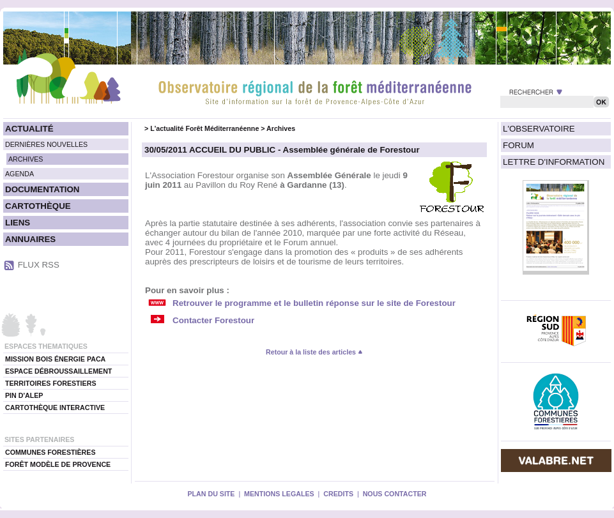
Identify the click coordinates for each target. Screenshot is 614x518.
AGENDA (19, 174)
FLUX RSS (38, 265)
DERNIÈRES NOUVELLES (46, 144)
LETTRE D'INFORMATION (553, 162)
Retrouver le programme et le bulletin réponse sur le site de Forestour (314, 303)
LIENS (17, 222)
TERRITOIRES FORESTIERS (50, 383)
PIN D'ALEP (24, 395)
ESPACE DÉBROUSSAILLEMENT (58, 371)
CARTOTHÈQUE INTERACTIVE (55, 407)
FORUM (518, 145)
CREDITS (338, 494)
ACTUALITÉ (29, 128)
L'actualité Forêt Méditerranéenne (204, 128)
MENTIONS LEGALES (279, 494)
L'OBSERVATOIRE (539, 128)
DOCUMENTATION (42, 189)
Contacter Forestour (213, 320)
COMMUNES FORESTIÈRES (50, 452)
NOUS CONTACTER (395, 494)
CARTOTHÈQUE (38, 206)
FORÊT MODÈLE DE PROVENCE (58, 464)
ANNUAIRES (30, 239)
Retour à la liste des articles (314, 352)
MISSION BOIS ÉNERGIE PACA (55, 359)
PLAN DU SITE (210, 494)
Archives (280, 128)
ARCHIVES (25, 159)
